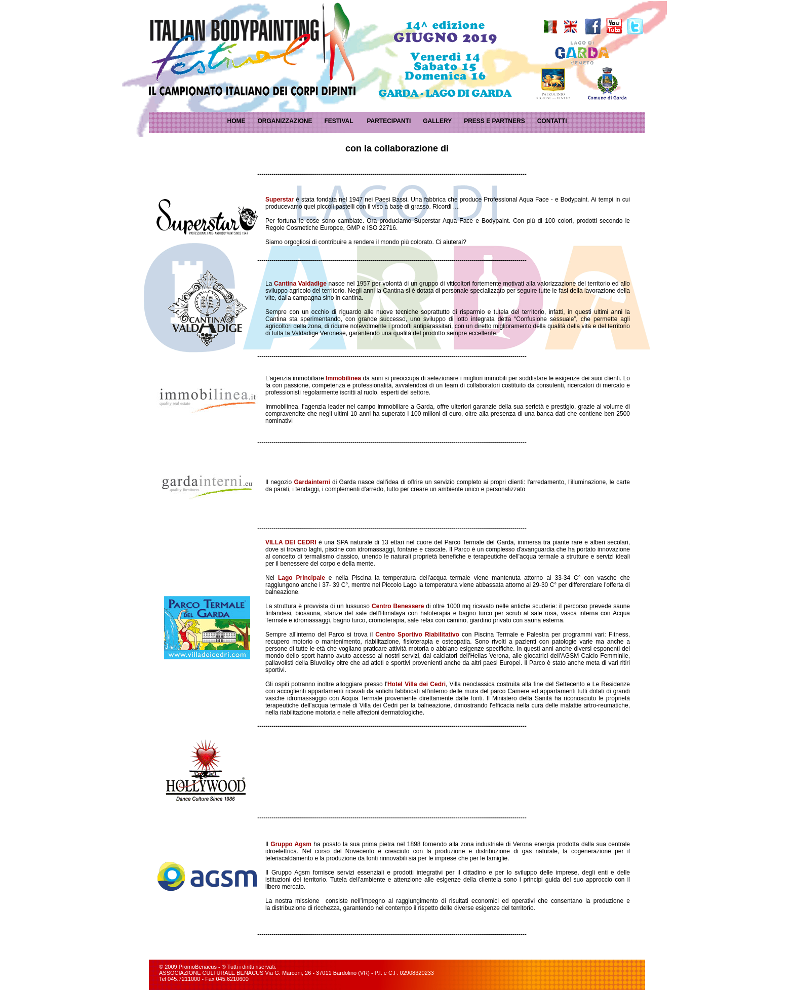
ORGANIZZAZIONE (284, 121)
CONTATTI (552, 121)
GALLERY (437, 121)
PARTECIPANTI (389, 121)
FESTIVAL (338, 121)
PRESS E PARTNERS (494, 121)
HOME (236, 121)
